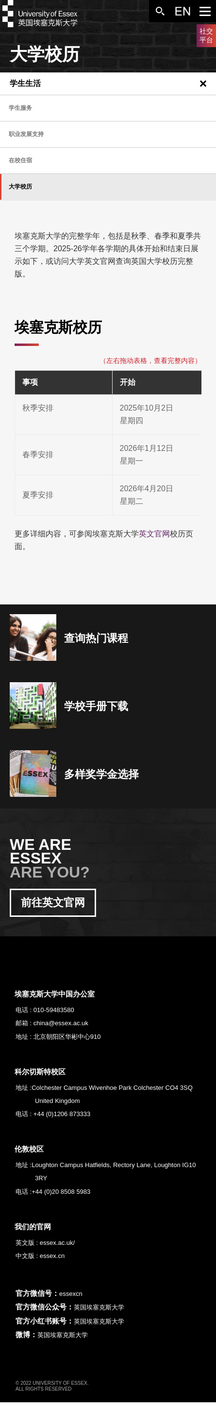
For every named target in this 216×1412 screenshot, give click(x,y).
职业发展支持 (26, 134)
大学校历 (20, 186)
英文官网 (154, 534)
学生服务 (20, 107)
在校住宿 (20, 160)
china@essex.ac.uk (60, 1023)
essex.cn (52, 1255)
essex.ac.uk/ (57, 1242)
